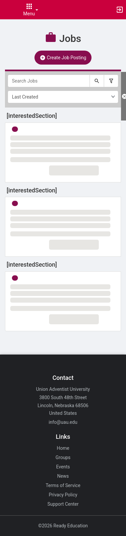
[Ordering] (63, 97)
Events (63, 466)
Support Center (63, 504)
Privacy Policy (63, 494)
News (63, 476)
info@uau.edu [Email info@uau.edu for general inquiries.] (63, 422)
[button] (8, 9)
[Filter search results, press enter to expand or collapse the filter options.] (111, 81)
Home (63, 448)
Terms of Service (63, 485)
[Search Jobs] (49, 81)
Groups (63, 457)
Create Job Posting (63, 57)
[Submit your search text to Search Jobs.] (97, 81)
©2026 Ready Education (63, 525)
